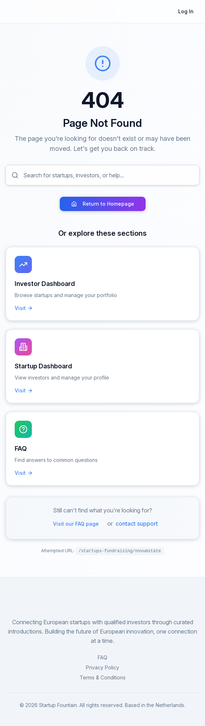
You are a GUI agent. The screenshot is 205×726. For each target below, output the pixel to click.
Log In (186, 11)
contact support (137, 523)
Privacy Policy (102, 667)
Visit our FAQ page (76, 524)
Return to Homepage (102, 204)
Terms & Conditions (103, 677)
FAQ (102, 657)
